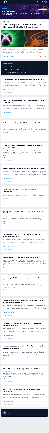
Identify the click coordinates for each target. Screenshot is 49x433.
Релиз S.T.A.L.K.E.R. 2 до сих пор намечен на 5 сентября (24, 373)
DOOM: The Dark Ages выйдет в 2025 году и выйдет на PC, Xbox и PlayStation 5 (20, 69)
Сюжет (8, 21)
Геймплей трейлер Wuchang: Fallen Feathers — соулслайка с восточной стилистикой (20, 328)
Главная (4, 21)
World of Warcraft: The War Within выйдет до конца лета (24, 261)
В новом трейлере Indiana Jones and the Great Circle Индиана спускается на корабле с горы (22, 306)
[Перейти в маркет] (42, 2)
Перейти (42, 8)
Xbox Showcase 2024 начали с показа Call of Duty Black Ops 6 (16, 66)
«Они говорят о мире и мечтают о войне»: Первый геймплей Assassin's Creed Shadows (22, 351)
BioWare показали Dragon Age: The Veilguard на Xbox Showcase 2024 (18, 72)
